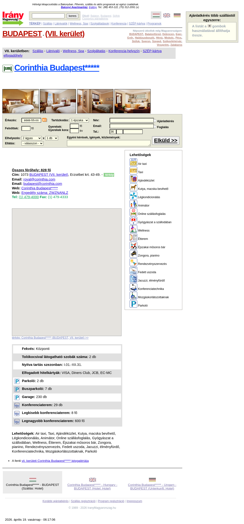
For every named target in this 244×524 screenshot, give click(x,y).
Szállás (47, 23)
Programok (154, 23)
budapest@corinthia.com (42, 184)
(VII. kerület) (65, 33)
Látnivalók (61, 23)
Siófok (116, 15)
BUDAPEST (22, 33)
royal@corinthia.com (39, 179)
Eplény (93, 7)
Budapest (106, 15)
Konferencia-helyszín (124, 51)
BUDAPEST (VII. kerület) (48, 174)
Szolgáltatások (99, 23)
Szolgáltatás (96, 51)
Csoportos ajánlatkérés (95, 18)
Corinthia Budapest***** (39, 188)
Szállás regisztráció (83, 501)
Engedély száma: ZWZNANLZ (44, 193)
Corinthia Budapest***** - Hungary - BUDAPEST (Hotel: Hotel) (92, 486)
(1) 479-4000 (29, 197)
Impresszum (134, 501)
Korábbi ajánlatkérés (55, 501)
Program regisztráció (111, 501)
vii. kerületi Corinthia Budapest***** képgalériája (55, 461)
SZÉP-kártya (137, 23)
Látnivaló (53, 51)
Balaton (95, 15)
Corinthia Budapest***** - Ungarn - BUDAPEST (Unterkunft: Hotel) (152, 486)
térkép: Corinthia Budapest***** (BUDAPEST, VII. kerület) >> (50, 337)
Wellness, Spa (79, 23)
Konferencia (119, 23)
